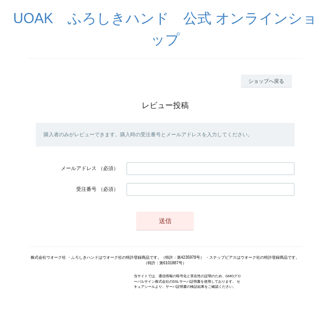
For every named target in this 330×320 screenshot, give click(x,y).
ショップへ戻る (266, 81)
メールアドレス (79, 168)
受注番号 (86, 189)
